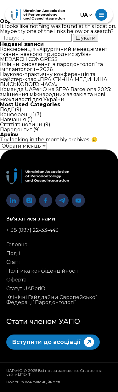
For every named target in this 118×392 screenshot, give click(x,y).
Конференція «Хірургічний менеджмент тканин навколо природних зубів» (53, 51)
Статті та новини (21, 125)
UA (84, 15)
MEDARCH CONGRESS (29, 59)
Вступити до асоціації (53, 342)
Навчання (13, 119)
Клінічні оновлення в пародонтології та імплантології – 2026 (51, 66)
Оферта (16, 279)
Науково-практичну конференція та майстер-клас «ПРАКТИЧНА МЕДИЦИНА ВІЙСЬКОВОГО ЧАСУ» (53, 79)
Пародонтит (16, 130)
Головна (16, 244)
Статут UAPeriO (25, 288)
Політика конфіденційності (42, 271)
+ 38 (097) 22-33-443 (32, 230)
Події (7, 109)
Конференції (17, 114)
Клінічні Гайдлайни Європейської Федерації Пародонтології (51, 300)
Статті (13, 262)
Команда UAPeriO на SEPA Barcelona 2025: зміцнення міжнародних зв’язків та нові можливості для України (55, 94)
